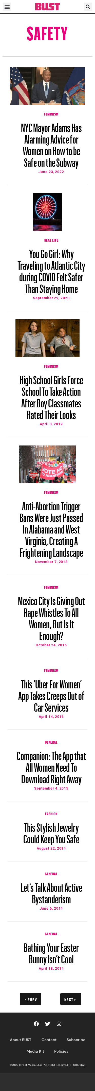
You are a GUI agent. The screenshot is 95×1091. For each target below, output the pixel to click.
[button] (7, 7)
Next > (70, 999)
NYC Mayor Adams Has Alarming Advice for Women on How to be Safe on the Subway (51, 143)
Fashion (51, 813)
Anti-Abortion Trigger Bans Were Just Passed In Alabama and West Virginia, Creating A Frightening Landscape (51, 527)
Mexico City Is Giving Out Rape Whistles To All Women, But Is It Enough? (51, 616)
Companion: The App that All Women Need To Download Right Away (51, 765)
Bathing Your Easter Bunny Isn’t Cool (51, 951)
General (51, 742)
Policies (61, 1051)
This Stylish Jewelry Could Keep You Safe (51, 831)
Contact (49, 1039)
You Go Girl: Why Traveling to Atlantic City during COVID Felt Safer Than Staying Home (51, 269)
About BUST (20, 1039)
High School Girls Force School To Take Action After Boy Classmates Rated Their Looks (51, 395)
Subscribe (76, 1039)
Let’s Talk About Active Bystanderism (51, 891)
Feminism (51, 113)
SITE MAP (79, 1064)
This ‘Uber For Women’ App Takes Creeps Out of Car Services (51, 693)
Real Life (51, 240)
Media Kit (35, 1051)
